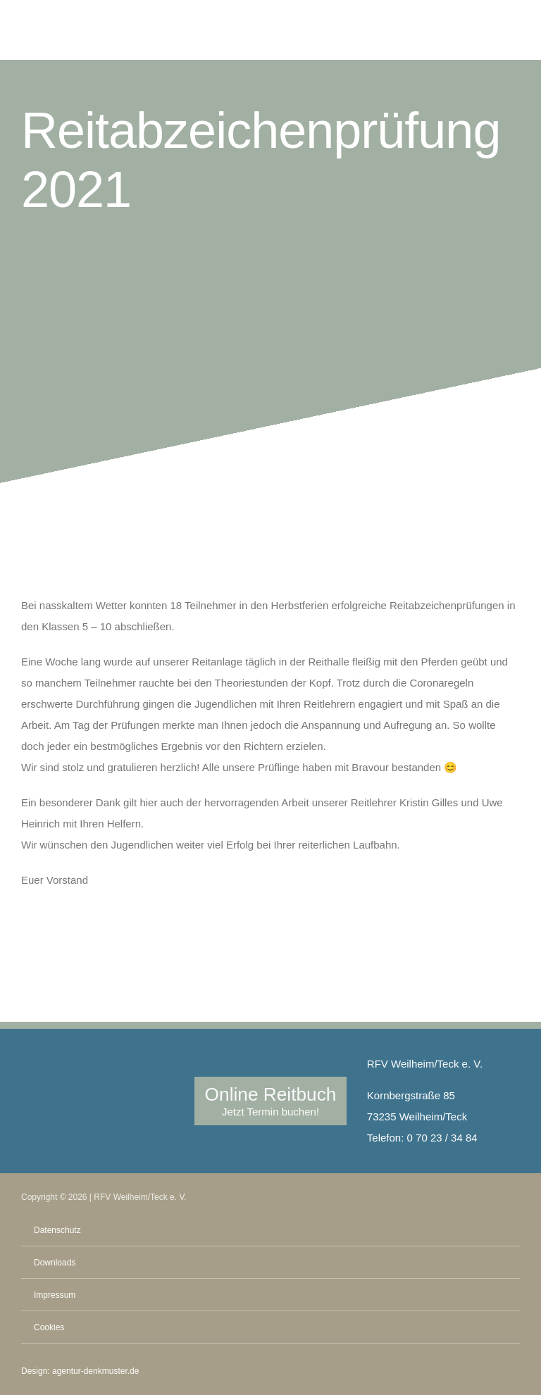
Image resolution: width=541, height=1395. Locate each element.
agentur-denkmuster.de (95, 1371)
